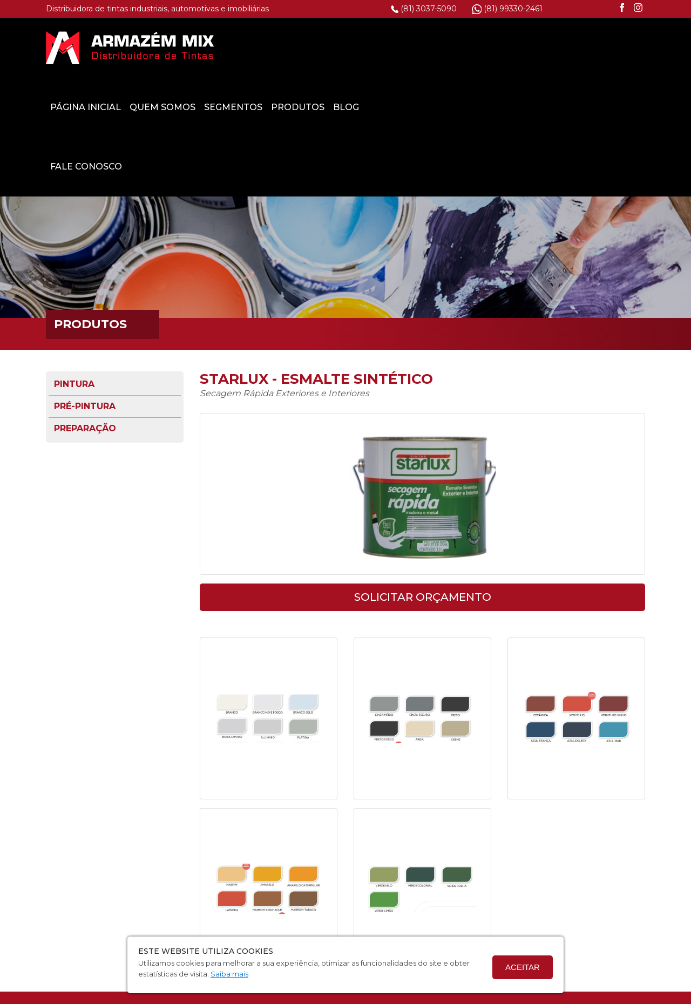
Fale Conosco (291, 106)
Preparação (85, 368)
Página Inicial (290, 47)
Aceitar (522, 967)
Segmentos (438, 47)
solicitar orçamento (422, 537)
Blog (551, 47)
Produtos (503, 47)
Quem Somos (368, 47)
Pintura (74, 324)
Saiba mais (229, 973)
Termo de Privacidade (290, 995)
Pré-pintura (85, 346)
